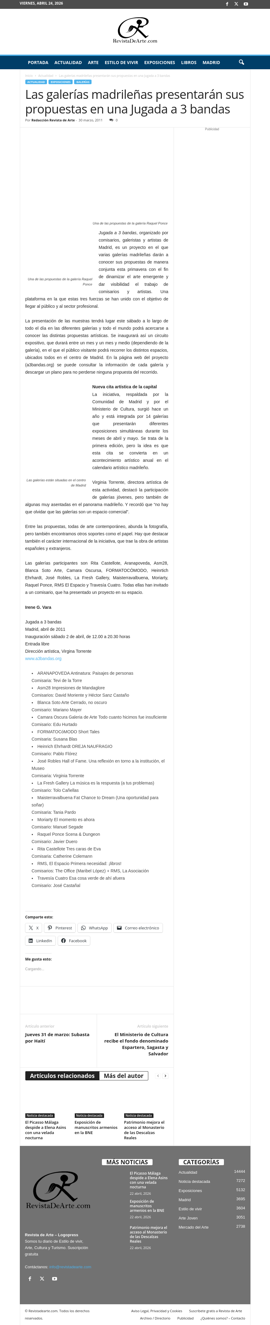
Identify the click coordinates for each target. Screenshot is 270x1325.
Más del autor (123, 1076)
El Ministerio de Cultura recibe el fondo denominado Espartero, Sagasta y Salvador (136, 1044)
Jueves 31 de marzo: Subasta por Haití (57, 1037)
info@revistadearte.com (70, 1267)
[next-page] (165, 1076)
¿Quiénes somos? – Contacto (222, 1318)
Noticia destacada (40, 1115)
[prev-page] (158, 1076)
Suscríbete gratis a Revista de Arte (215, 1311)
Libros (188, 62)
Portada (38, 62)
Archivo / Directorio (155, 1318)
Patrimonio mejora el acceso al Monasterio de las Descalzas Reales (144, 1129)
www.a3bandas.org (43, 658)
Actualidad (68, 62)
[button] (241, 62)
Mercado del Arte (194, 1227)
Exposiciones (159, 62)
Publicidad (185, 1318)
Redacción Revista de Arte (53, 120)
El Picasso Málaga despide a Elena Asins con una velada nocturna (45, 1129)
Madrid (211, 62)
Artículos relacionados (62, 1076)
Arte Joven (188, 1218)
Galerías (82, 82)
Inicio (29, 76)
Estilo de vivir (121, 62)
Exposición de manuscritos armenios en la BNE (96, 1127)
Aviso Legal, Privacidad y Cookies (156, 1311)
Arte (93, 62)
